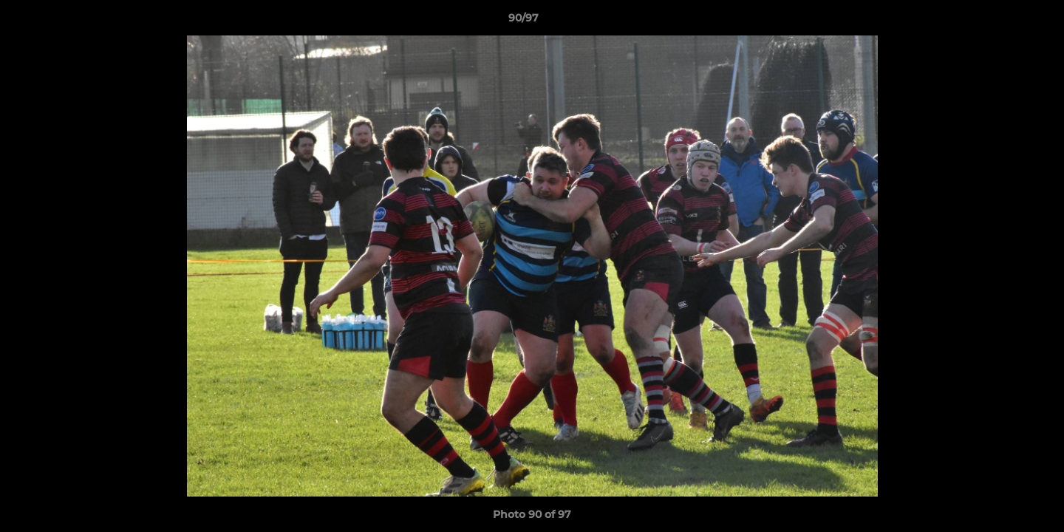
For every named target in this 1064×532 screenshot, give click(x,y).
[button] (1002, 21)
